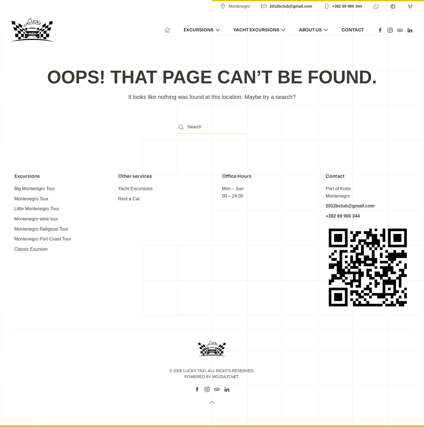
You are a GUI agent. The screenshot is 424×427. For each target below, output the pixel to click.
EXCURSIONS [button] (202, 29)
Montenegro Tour (31, 198)
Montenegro (235, 6)
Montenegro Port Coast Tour (42, 239)
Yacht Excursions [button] (259, 29)
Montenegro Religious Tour (41, 229)
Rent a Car (129, 198)
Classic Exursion (31, 249)
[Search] (212, 127)
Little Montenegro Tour (36, 208)
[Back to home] (33, 30)
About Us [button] (313, 29)
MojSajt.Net (225, 376)
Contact (353, 29)
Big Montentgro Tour (34, 188)
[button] (212, 402)
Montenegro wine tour (36, 218)
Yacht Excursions (135, 188)
